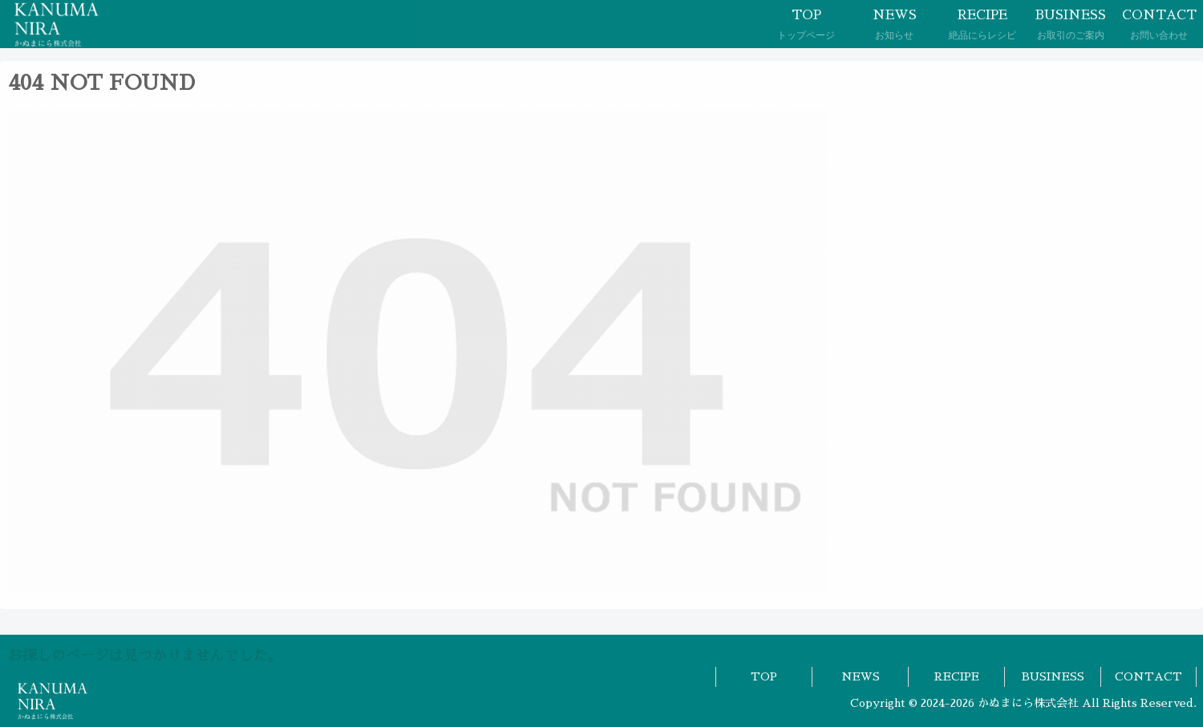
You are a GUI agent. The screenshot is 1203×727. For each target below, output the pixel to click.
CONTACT (1148, 676)
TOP (764, 676)
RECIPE (956, 676)
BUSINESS (1053, 676)
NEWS (860, 676)
